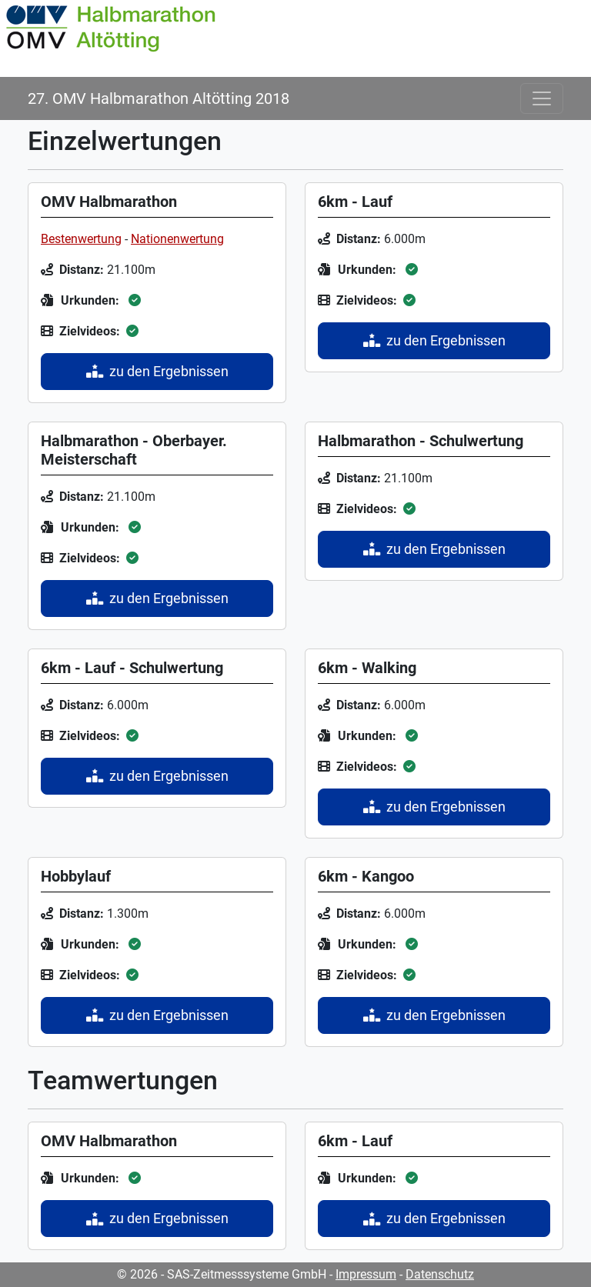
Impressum (366, 1274)
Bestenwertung (81, 239)
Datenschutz (440, 1274)
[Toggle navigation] (541, 98)
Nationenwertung (177, 239)
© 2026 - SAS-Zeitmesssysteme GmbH (221, 1274)
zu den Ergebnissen (157, 371)
